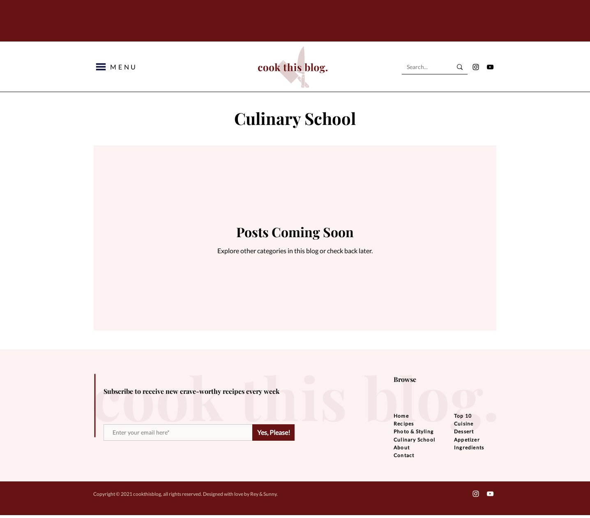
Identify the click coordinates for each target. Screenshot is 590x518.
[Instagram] (476, 67)
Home (401, 416)
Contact (404, 455)
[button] (101, 67)
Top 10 (463, 416)
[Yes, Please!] (273, 432)
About (402, 447)
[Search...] (423, 67)
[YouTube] (490, 67)
